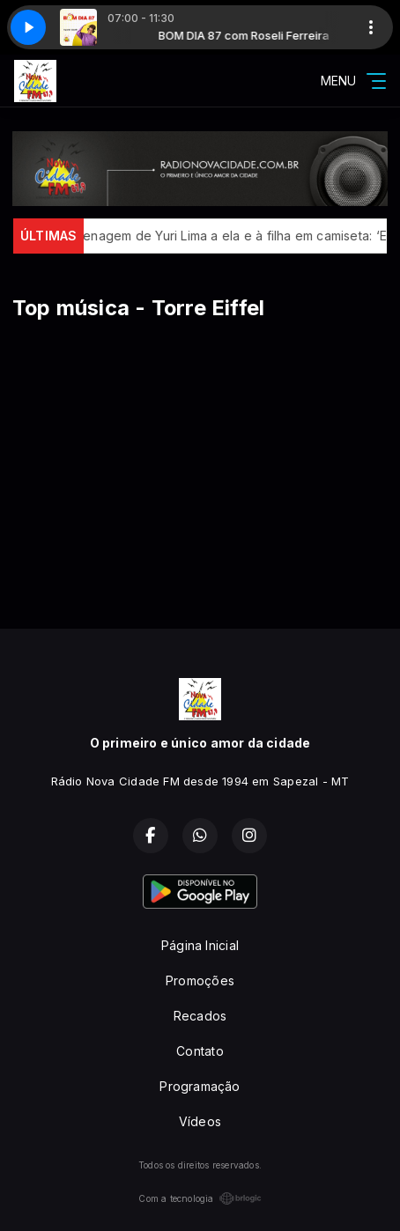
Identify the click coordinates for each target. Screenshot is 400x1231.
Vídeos (200, 1121)
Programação (199, 1086)
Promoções (200, 980)
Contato (199, 1050)
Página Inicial (200, 945)
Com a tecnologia (199, 1198)
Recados (200, 1015)
